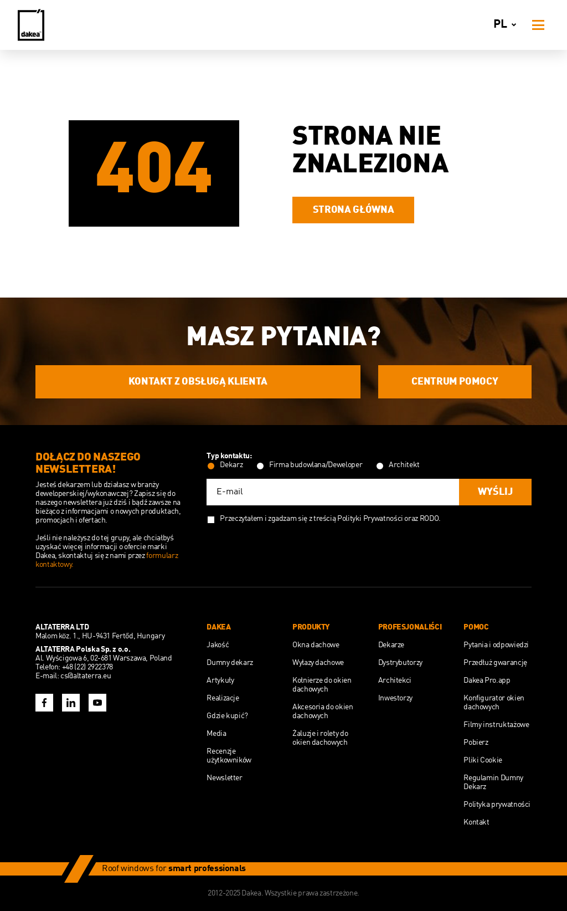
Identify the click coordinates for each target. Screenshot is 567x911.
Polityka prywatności (496, 804)
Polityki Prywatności (370, 519)
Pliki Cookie (482, 760)
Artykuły (220, 680)
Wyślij (495, 492)
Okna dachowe (315, 645)
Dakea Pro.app (486, 680)
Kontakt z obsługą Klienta (197, 382)
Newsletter (224, 778)
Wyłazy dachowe (318, 663)
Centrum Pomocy (454, 382)
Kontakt (476, 822)
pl (506, 25)
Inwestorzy (395, 698)
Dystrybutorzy (400, 663)
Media (216, 734)
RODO (429, 519)
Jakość (218, 645)
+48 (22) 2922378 (87, 667)
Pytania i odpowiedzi (496, 645)
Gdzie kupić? (227, 716)
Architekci (394, 680)
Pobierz (475, 742)
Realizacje (223, 698)
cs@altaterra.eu (85, 676)
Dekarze (391, 645)
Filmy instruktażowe (496, 725)
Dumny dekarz (230, 663)
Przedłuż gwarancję (495, 663)
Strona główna (353, 210)
